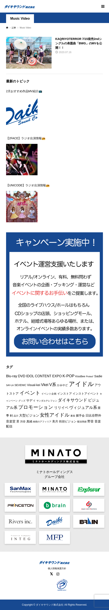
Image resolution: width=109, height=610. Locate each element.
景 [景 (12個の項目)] (17, 421)
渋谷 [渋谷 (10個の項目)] (23, 421)
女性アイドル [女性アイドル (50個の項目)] (55, 415)
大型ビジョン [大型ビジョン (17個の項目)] (29, 415)
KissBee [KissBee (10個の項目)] (80, 376)
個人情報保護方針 (57, 568)
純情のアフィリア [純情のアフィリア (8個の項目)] (42, 421)
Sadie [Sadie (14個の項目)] (98, 376)
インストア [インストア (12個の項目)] (64, 393)
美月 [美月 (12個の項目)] (55, 421)
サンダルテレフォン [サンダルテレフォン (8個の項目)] (46, 400)
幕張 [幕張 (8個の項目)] (72, 415)
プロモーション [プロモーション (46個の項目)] (35, 407)
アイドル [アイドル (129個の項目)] (81, 383)
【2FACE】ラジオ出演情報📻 (25, 138)
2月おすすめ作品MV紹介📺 (24, 91)
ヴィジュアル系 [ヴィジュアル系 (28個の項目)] (83, 407)
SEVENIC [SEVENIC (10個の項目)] (20, 385)
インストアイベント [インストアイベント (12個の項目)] (86, 393)
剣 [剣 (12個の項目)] (11, 415)
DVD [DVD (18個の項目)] (21, 376)
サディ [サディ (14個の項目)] (31, 400)
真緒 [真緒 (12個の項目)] (29, 421)
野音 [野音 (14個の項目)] (90, 421)
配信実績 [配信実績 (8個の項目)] (82, 421)
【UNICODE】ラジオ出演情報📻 (28, 185)
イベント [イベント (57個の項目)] (29, 393)
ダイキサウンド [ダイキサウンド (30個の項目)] (72, 400)
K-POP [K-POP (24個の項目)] (68, 376)
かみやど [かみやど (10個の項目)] (62, 385)
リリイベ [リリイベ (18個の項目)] (61, 408)
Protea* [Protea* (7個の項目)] (89, 376)
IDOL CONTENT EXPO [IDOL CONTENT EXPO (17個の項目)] (44, 376)
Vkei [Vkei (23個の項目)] (44, 385)
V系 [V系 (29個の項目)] (52, 384)
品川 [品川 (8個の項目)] (16, 415)
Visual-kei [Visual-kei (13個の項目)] (33, 385)
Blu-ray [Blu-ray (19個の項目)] (11, 376)
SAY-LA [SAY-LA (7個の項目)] (10, 385)
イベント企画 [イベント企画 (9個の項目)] (48, 393)
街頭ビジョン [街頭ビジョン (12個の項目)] (68, 421)
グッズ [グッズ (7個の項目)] (21, 400)
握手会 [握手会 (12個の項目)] (80, 415)
